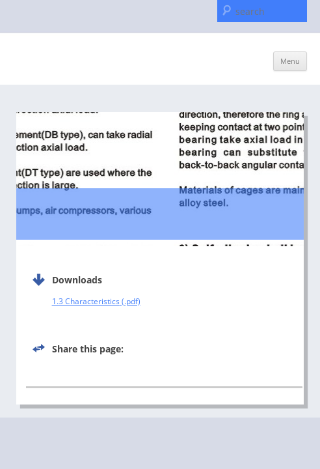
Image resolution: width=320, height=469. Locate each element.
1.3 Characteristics (86, 301)
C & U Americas (72, 58)
